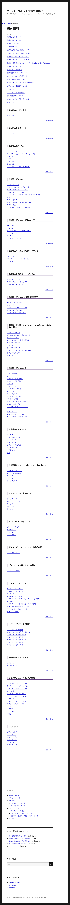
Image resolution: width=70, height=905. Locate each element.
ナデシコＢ (10, 476)
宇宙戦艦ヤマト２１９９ (15, 96)
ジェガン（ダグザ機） (14, 381)
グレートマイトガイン (14, 437)
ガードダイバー (12, 435)
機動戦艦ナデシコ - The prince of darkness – (23, 73)
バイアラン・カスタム (14, 396)
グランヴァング (12, 732)
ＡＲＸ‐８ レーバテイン (15, 601)
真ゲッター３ (11, 509)
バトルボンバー (12, 442)
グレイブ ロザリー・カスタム (17, 696)
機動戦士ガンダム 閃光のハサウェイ (19, 53)
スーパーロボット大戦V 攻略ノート (28, 11)
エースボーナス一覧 (17, 811)
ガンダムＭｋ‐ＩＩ (13, 184)
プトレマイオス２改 (13, 348)
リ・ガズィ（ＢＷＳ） (14, 238)
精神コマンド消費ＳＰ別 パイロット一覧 (24, 816)
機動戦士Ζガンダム (13, 43)
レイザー (10, 706)
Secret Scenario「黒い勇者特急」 (20, 838)
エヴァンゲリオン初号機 (15, 629)
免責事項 (12, 888)
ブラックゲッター (13, 499)
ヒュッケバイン (12, 737)
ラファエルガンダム (13, 353)
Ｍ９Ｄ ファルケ (13, 611)
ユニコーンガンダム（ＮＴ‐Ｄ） (17, 406)
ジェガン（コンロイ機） (15, 378)
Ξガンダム (10, 256)
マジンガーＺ (11, 534)
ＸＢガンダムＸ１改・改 (15, 284)
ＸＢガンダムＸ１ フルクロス (17, 282)
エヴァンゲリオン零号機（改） (17, 640)
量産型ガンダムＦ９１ (14, 279)
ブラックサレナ (12, 481)
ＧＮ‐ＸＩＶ (11, 355)
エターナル (10, 305)
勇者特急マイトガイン (14, 69)
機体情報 (12, 801)
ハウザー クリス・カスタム (16, 704)
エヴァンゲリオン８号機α (15, 645)
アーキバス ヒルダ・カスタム (17, 688)
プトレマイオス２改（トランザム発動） (20, 350)
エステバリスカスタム (14, 470)
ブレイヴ (10, 345)
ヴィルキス (10, 711)
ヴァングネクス (12, 739)
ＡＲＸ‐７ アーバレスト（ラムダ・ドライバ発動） (24, 599)
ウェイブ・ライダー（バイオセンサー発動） (21, 154)
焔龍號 (9, 714)
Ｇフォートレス (12, 200)
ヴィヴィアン (13, 846)
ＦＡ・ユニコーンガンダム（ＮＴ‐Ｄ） (19, 417)
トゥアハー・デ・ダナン (15, 591)
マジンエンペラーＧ (13, 571)
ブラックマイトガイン (14, 445)
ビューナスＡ (11, 529)
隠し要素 (12, 818)
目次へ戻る (49, 120)
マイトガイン (11, 450)
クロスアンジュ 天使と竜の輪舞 (18, 99)
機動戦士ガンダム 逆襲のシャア (18, 50)
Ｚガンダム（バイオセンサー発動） (18, 166)
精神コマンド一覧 (15, 798)
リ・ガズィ (10, 236)
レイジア (10, 709)
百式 (8, 197)
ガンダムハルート (13, 337)
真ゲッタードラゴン (13, 501)
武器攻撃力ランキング (18, 806)
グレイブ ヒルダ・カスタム (16, 693)
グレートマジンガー (13, 527)
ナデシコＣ (10, 478)
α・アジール (11, 225)
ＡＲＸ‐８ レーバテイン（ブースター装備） (22, 604)
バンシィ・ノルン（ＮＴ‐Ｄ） (16, 401)
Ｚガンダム (10, 164)
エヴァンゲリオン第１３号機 (16, 635)
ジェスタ (10, 384)
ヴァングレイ (11, 742)
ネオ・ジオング (12, 394)
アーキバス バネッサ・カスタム (18, 686)
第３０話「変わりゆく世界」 (18, 836)
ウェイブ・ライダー (13, 151)
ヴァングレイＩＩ (13, 745)
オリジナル (10, 102)
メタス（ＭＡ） (12, 161)
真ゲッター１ (11, 504)
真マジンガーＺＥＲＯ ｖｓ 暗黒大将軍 (21, 83)
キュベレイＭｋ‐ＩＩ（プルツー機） (19, 187)
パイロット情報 (14, 808)
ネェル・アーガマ (13, 391)
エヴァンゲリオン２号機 (15, 642)
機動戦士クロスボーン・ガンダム (18, 56)
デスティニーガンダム (14, 310)
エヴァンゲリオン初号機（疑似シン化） (20, 632)
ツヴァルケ (10, 663)
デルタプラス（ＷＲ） (14, 389)
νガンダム (10, 228)
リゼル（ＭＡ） (12, 412)
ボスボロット (11, 532)
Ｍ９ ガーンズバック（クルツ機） (18, 606)
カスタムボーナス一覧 (18, 803)
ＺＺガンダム (11, 205)
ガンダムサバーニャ (13, 332)
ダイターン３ (11, 133)
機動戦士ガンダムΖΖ (14, 47)
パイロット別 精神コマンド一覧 (22, 813)
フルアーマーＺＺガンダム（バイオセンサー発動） (24, 195)
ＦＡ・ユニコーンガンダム (16, 414)
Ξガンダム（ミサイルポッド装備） (18, 259)
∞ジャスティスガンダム (15, 302)
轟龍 (8, 452)
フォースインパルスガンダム (16, 312)
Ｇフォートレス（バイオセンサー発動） (20, 202)
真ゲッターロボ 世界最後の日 (17, 76)
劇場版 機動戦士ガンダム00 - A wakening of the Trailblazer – (29, 63)
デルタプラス (11, 386)
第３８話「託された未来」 (17, 844)
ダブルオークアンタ (13, 343)
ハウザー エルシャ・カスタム (17, 701)
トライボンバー (12, 440)
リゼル (9, 409)
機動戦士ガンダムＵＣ (14, 66)
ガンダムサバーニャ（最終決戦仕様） (19, 335)
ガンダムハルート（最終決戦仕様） (18, 340)
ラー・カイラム (12, 233)
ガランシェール (12, 373)
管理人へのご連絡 (15, 882)
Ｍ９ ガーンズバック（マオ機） (18, 609)
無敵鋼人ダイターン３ (14, 40)
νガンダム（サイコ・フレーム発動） (19, 230)
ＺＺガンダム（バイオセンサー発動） (19, 207)
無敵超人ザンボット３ (14, 37)
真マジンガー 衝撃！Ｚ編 (16, 79)
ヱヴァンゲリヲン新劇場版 (16, 92)
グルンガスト (11, 734)
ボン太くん (10, 594)
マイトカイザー (12, 447)
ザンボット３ (11, 115)
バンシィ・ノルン (13, 399)
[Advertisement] (30, 765)
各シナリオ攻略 (14, 795)
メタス (9, 159)
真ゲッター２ (11, 506)
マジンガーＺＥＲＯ (13, 552)
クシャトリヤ (11, 376)
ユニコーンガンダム (13, 404)
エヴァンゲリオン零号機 (15, 637)
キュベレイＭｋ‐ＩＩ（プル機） (17, 190)
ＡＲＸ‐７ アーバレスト (15, 596)
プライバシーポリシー (16, 885)
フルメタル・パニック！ (15, 89)
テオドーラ (10, 699)
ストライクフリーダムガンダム (17, 307)
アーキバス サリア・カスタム (17, 683)
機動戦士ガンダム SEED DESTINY (19, 60)
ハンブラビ (10, 156)
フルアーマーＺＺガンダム (16, 192)
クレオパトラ (11, 691)
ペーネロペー (11, 261)
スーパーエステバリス (14, 473)
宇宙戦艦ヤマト (12, 665)
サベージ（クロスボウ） (15, 589)
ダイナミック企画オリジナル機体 (18, 86)
